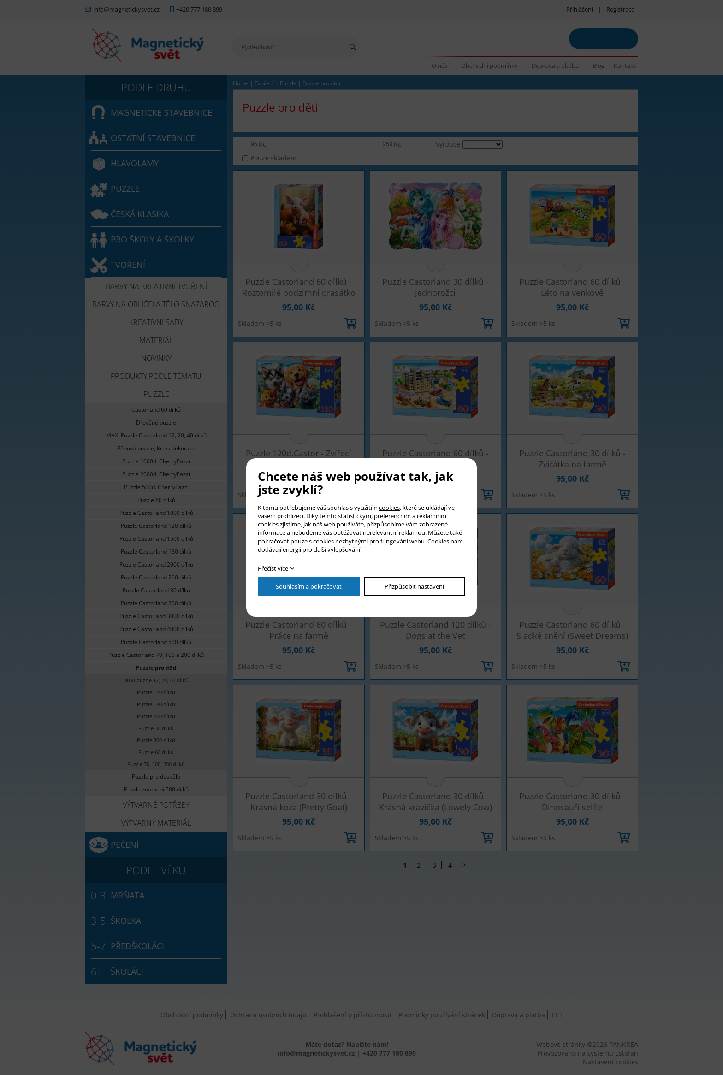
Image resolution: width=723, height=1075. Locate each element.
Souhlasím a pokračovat (309, 586)
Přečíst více (273, 568)
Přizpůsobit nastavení (414, 586)
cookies (389, 507)
